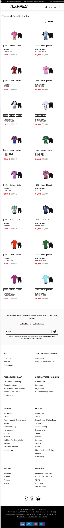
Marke (6, 483)
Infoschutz (39, 385)
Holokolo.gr (42, 517)
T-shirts (38, 443)
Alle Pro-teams (41, 487)
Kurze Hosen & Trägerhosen (15, 420)
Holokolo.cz (50, 512)
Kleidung (7, 473)
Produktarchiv (9, 365)
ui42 (32, 512)
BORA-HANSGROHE (43, 473)
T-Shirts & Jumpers (11, 447)
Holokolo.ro (30, 514)
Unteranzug (8, 450)
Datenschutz (40, 382)
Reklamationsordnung (12, 382)
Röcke (37, 447)
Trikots (6, 417)
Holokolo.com (52, 514)
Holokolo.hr (32, 517)
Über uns (7, 358)
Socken (6, 433)
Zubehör (7, 477)
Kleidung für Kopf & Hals (13, 440)
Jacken (6, 423)
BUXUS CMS (23, 512)
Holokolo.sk (40, 512)
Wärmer (7, 437)
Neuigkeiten (8, 413)
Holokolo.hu (20, 514)
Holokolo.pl (10, 514)
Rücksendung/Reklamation (14, 388)
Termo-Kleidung (10, 427)
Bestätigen (54, 332)
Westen (7, 443)
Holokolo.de (21, 517)
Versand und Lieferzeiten (44, 362)
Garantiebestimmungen (13, 385)
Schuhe (7, 480)
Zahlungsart (39, 358)
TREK (37, 480)
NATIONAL (39, 483)
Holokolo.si (41, 514)
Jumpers (38, 440)
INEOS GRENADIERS (44, 477)
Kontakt (7, 362)
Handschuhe (8, 430)
